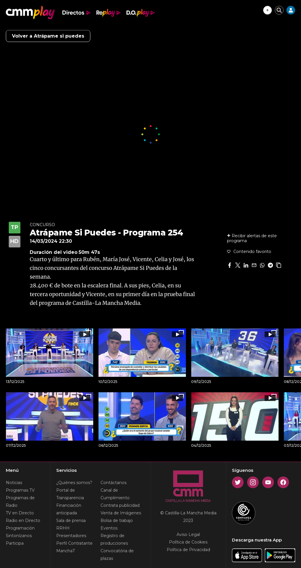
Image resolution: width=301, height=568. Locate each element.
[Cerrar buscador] (279, 10)
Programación (20, 528)
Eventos (109, 528)
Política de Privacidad (188, 549)
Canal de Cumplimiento (115, 494)
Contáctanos (113, 482)
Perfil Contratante (74, 543)
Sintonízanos (19, 535)
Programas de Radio (20, 501)
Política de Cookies (188, 542)
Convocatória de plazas (117, 554)
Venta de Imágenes (121, 513)
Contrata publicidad (120, 505)
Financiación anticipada (68, 509)
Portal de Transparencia (70, 494)
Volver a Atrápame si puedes (48, 36)
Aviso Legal (188, 534)
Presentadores (71, 535)
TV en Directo (20, 513)
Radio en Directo (23, 520)
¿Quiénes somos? (74, 482)
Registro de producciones (114, 539)
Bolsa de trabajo (117, 520)
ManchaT (65, 550)
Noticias (14, 482)
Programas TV (20, 490)
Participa (15, 543)
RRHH (63, 528)
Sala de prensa (71, 520)
